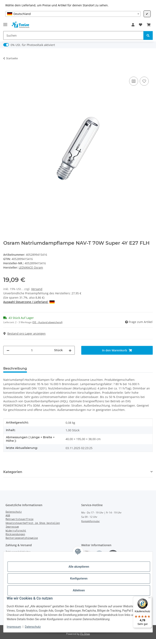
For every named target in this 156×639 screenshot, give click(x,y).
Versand (36, 289)
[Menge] (31, 350)
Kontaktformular (90, 521)
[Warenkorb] (149, 25)
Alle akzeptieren (78, 566)
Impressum (14, 626)
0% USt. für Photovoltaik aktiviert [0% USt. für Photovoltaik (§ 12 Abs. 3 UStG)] (33, 45)
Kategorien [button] (12, 472)
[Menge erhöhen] (70, 350)
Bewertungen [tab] (45, 368)
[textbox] (72, 14)
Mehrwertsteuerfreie (19, 519)
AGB (7, 515)
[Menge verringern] (7, 350)
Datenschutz (33, 626)
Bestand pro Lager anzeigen (24, 333)
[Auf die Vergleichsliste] (133, 81)
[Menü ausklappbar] (5, 22)
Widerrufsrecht (15, 530)
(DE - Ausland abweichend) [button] (47, 322)
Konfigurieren (78, 578)
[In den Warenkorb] (6, 71)
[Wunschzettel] (140, 25)
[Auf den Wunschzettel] (144, 81)
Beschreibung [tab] (15, 368)
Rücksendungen (15, 534)
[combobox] (72, 14)
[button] (133, 25)
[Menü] (149, 598)
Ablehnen (79, 590)
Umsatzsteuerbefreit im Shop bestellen (32, 523)
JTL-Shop (85, 634)
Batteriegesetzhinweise (21, 538)
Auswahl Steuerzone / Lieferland (29, 302)
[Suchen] (73, 35)
